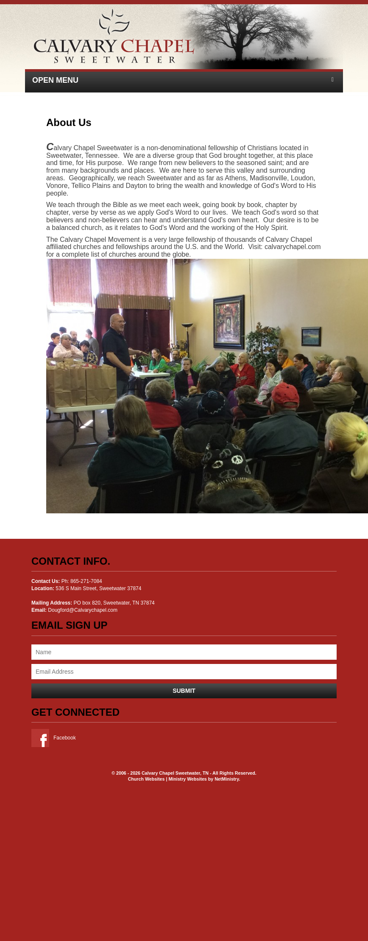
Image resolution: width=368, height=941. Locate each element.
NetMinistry (227, 778)
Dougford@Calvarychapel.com (82, 610)
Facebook (53, 738)
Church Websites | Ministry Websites (168, 778)
